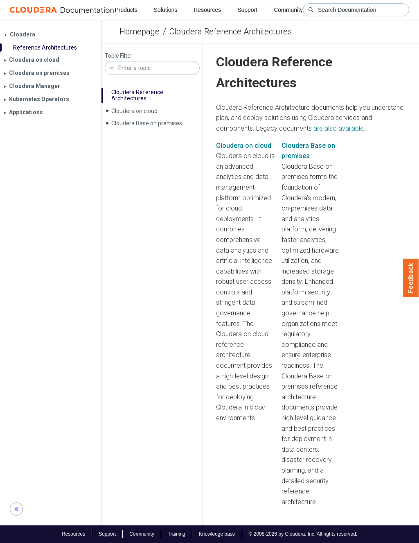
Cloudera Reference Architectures (230, 31)
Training (176, 534)
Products (126, 10)
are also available (338, 128)
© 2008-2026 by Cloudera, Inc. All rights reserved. (303, 534)
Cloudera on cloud (134, 111)
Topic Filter (119, 56)
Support (247, 10)
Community (288, 10)
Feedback (411, 278)
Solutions (166, 10)
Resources (207, 10)
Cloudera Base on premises (146, 123)
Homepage (139, 31)
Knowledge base (217, 534)
